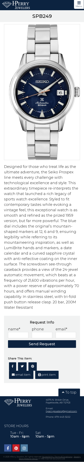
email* (61, 329)
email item (21, 375)
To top (69, 392)
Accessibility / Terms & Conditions (57, 457)
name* (14, 329)
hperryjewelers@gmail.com (61, 411)
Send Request (42, 344)
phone (38, 329)
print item (47, 375)
